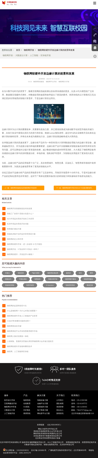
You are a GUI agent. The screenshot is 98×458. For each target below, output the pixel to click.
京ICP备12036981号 (38, 450)
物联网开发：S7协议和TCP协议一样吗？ (23, 249)
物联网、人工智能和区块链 (17, 351)
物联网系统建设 (38, 82)
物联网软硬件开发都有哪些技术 (19, 346)
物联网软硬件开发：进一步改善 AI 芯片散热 (24, 244)
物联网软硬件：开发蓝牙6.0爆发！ (20, 254)
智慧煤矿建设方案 (14, 229)
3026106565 (55, 425)
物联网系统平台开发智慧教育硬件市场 (22, 331)
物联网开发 (29, 50)
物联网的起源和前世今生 (17, 306)
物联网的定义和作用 (15, 239)
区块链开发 (46, 55)
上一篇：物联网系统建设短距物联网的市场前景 (20, 188)
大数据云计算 (21, 55)
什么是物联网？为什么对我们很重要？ (22, 311)
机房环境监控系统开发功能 (17, 224)
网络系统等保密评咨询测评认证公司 (47, 433)
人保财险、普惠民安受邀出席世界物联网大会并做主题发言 (30, 341)
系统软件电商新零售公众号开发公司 (47, 431)
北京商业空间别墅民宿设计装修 (47, 438)
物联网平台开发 (51, 82)
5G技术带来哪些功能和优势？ (19, 321)
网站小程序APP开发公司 (47, 429)
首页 (18, 50)
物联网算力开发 (64, 82)
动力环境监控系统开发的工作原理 (20, 219)
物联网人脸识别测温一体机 (17, 336)
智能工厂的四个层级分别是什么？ (20, 214)
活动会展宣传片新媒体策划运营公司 (47, 436)
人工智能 (34, 55)
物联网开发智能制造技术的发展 (19, 209)
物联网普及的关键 (14, 326)
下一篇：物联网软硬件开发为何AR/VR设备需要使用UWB (75, 188)
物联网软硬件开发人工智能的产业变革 (22, 316)
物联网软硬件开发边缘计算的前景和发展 (56, 50)
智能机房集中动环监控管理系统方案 (21, 234)
